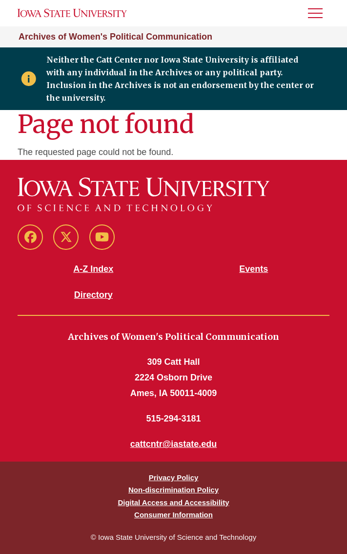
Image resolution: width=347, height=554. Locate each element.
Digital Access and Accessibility (173, 502)
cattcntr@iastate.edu (173, 444)
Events (253, 269)
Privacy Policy (174, 477)
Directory (93, 295)
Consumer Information (173, 514)
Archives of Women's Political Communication (115, 37)
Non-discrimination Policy (173, 490)
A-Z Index (93, 269)
